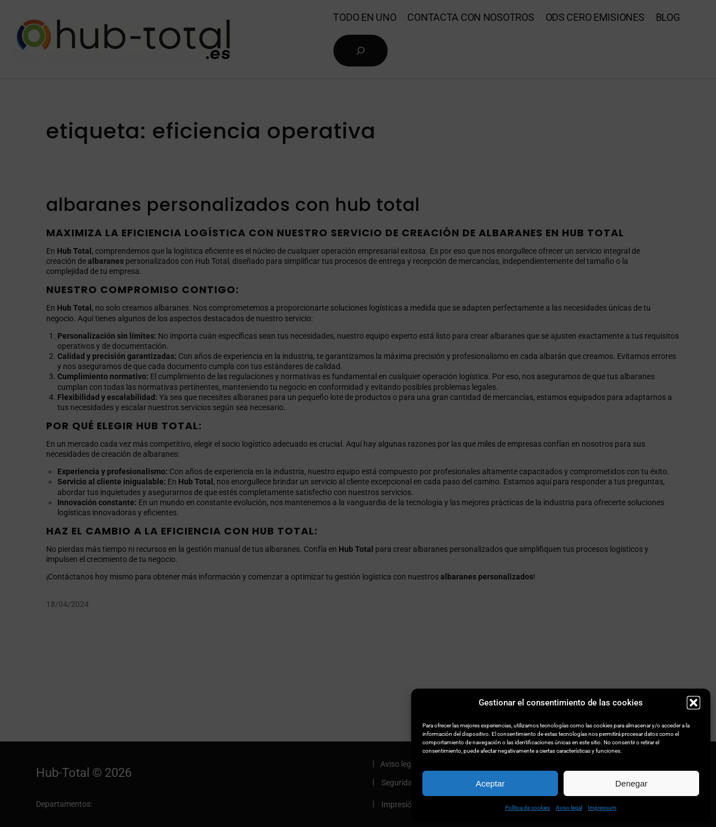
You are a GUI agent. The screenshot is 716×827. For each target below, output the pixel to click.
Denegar (631, 783)
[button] (693, 702)
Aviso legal (569, 807)
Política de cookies (527, 807)
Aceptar (490, 783)
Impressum (602, 807)
